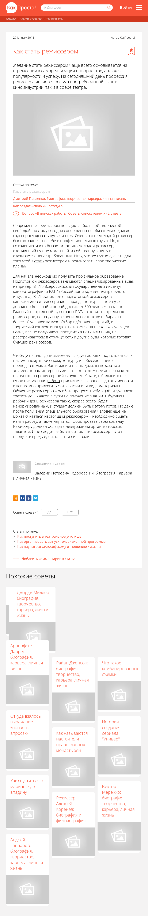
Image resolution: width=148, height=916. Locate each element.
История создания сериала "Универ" (111, 730)
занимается (53, 296)
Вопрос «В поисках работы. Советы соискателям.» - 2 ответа (72, 213)
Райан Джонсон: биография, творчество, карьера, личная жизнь (72, 674)
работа (53, 380)
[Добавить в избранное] (131, 51)
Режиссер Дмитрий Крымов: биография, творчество (67, 604)
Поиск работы (54, 18)
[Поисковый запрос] (77, 7)
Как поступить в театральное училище (49, 536)
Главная (11, 18)
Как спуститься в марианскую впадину (26, 786)
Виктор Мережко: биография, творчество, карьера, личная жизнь (118, 801)
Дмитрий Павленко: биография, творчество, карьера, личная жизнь (69, 198)
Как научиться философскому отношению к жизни (59, 546)
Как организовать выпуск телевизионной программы (61, 541)
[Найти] (109, 7)
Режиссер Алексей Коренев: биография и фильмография (71, 809)
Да (49, 512)
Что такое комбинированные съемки (120, 668)
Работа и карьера (31, 18)
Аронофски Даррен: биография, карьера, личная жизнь (26, 657)
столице (56, 336)
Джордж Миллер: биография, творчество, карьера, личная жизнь (118, 604)
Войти (126, 7)
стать (39, 260)
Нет (70, 512)
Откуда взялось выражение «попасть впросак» (25, 724)
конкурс (91, 301)
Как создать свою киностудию (37, 206)
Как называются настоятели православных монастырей (72, 741)
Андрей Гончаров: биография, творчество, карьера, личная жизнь (26, 854)
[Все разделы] (139, 7)
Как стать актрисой (19, 595)
